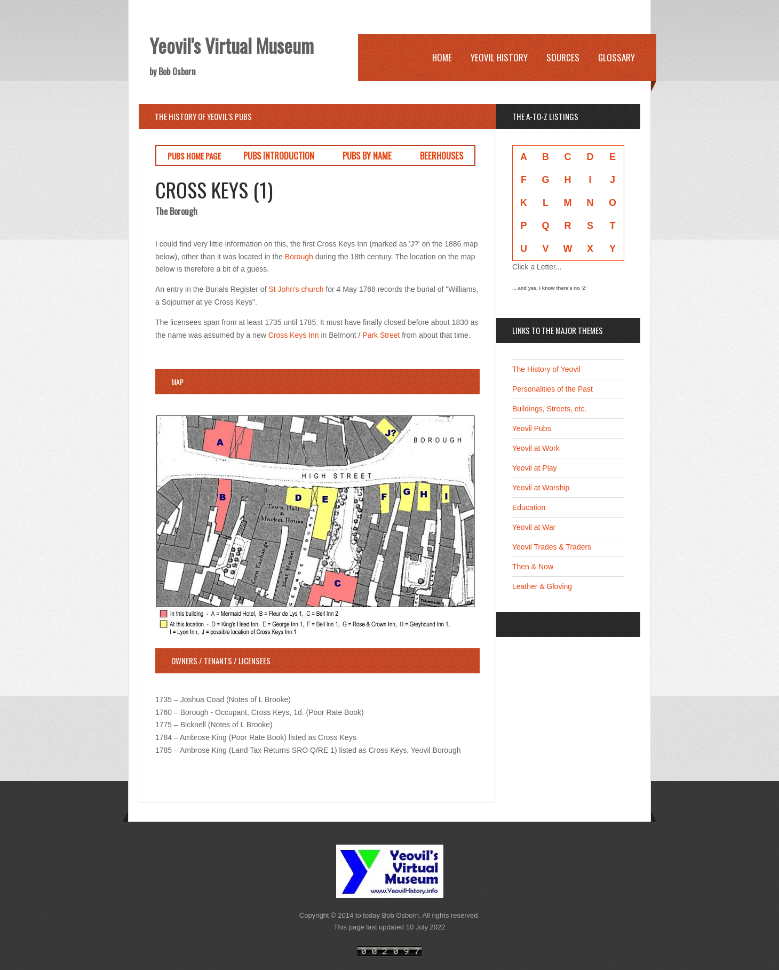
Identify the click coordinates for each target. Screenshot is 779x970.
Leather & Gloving (542, 586)
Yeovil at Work (536, 448)
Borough (299, 256)
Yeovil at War (533, 527)
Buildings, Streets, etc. (549, 408)
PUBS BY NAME (367, 155)
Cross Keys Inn (293, 335)
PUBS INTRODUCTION (278, 155)
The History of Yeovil (546, 369)
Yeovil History (499, 57)
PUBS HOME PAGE (194, 156)
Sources (562, 57)
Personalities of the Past (552, 389)
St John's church (295, 289)
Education (528, 507)
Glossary (616, 57)
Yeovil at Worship (540, 487)
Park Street (381, 335)
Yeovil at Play (534, 468)
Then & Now (532, 566)
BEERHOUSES (441, 155)
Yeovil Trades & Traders (551, 547)
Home (442, 57)
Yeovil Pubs (531, 428)
